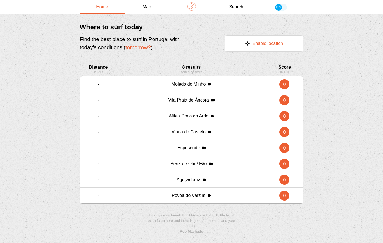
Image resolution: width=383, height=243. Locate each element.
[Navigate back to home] (191, 7)
